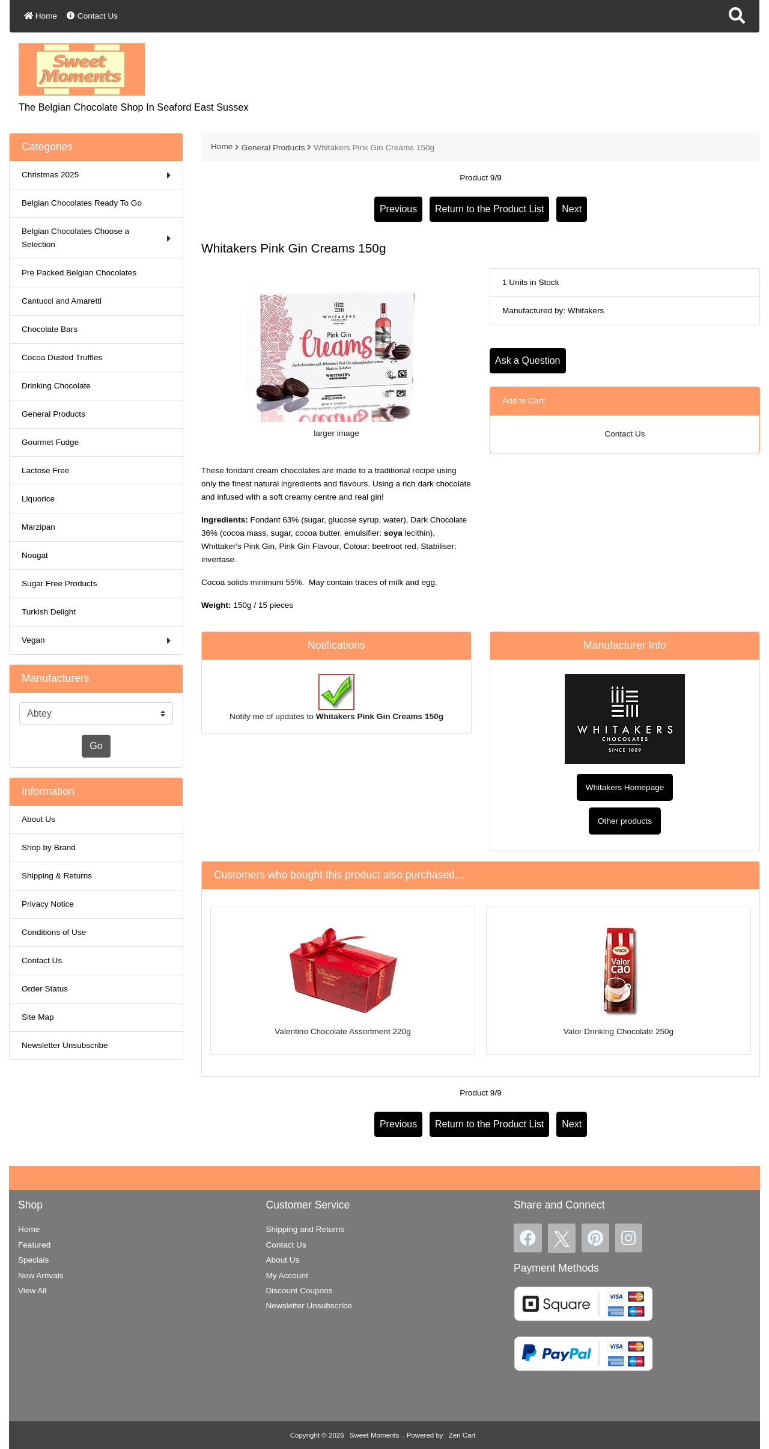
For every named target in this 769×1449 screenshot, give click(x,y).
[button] (737, 16)
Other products (625, 821)
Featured (34, 1244)
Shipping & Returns (57, 875)
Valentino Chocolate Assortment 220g (342, 1031)
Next (572, 209)
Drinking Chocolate (56, 385)
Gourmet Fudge (50, 442)
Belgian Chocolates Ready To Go (82, 202)
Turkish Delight (49, 611)
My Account (287, 1275)
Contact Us (92, 15)
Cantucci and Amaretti (62, 300)
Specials (33, 1259)
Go (96, 746)
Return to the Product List (489, 209)
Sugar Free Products (59, 583)
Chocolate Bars (50, 329)
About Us (38, 819)
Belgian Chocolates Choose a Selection (96, 238)
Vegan (96, 641)
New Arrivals (41, 1275)
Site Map (38, 1017)
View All (32, 1290)
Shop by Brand (49, 847)
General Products (273, 147)
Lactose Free (45, 470)
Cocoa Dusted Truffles (62, 357)
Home (40, 15)
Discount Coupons (299, 1290)
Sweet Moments (375, 1435)
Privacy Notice (48, 903)
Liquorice (38, 498)
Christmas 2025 (96, 175)
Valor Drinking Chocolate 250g (618, 1031)
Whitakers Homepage (625, 787)
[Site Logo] (82, 68)
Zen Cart (462, 1435)
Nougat (35, 555)
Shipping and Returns (305, 1229)
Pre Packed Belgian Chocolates (79, 272)
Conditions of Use (54, 932)
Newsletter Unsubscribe (65, 1045)
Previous (398, 209)
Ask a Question (528, 360)
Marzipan (38, 527)
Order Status (45, 988)
